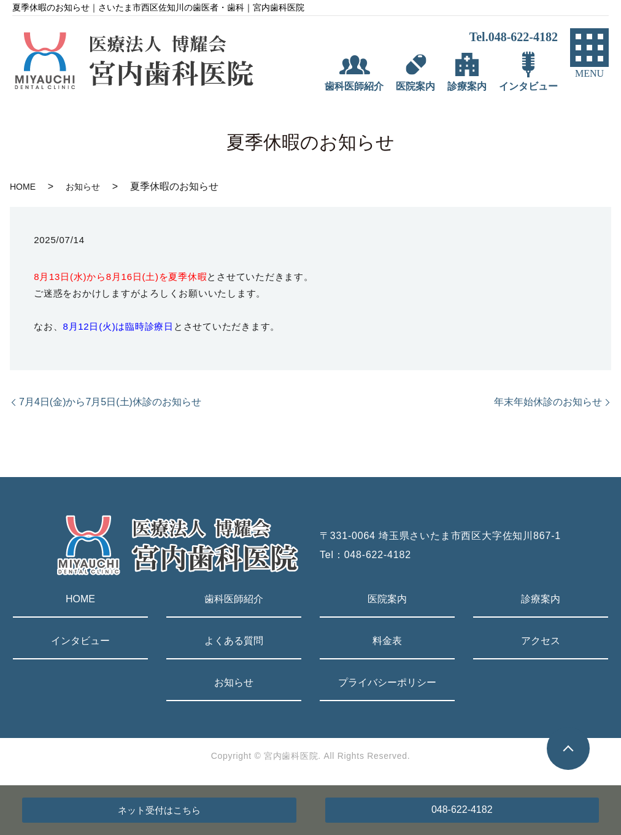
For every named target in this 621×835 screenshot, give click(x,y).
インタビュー (80, 640)
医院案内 (387, 599)
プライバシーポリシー (387, 682)
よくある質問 (233, 640)
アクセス (540, 640)
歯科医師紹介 (233, 599)
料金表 (387, 640)
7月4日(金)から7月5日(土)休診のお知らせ (110, 402)
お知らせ (83, 187)
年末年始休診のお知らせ (548, 402)
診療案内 (540, 599)
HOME (23, 187)
